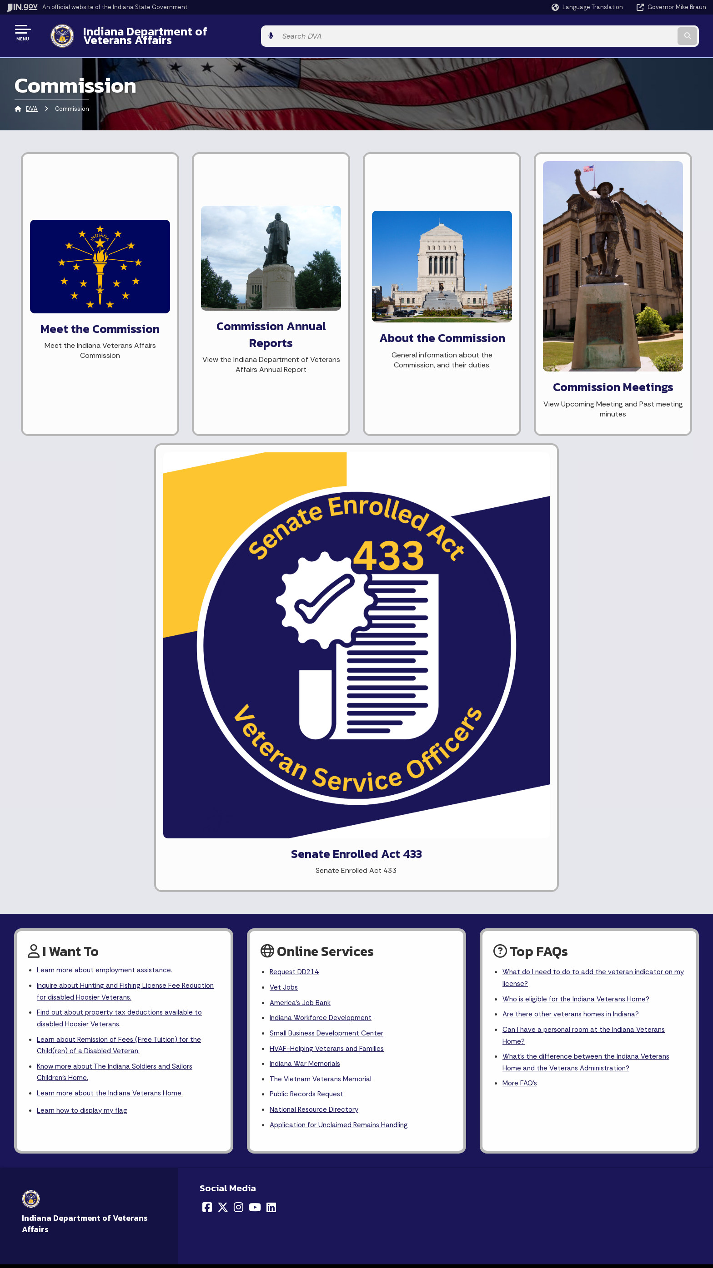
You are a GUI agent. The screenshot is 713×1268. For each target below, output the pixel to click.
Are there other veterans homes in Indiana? (573, 517)
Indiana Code (383, 897)
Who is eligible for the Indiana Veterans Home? (579, 501)
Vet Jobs (285, 489)
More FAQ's (520, 590)
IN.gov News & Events (395, 865)
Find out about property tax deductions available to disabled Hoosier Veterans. (124, 522)
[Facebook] (207, 715)
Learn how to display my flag (84, 618)
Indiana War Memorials (306, 569)
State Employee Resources (233, 930)
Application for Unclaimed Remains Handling (342, 633)
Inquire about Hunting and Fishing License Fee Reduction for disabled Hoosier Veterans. (112, 493)
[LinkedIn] (271, 715)
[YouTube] (255, 715)
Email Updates (385, 881)
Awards (374, 930)
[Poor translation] (22, 1017)
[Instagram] (238, 715)
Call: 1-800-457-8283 (53, 913)
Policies (203, 881)
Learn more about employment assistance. (107, 471)
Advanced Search (219, 865)
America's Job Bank (301, 505)
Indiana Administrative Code (406, 913)
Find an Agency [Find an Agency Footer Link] (44, 897)
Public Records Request (309, 601)
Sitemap (205, 897)
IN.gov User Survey (220, 849)
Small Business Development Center (329, 537)
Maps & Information (392, 849)
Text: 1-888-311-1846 (54, 930)
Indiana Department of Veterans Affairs (181, 32)
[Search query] (624, 32)
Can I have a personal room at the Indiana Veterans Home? (587, 539)
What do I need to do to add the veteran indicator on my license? (591, 479)
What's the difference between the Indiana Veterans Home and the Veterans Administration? (589, 568)
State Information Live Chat (63, 849)
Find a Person (41, 881)
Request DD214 (296, 473)
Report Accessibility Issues (574, 861)
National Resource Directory (316, 617)
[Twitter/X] (222, 715)
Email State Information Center (68, 865)
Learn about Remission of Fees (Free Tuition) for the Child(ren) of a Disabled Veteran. (122, 550)
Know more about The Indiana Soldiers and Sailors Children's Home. (119, 578)
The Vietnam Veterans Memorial (322, 585)
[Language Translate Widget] (588, 7)
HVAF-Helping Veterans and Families (329, 553)
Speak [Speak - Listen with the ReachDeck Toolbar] (563, 886)
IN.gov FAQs (209, 913)
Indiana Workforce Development (323, 521)
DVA (32, 102)
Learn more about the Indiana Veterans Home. (113, 600)
